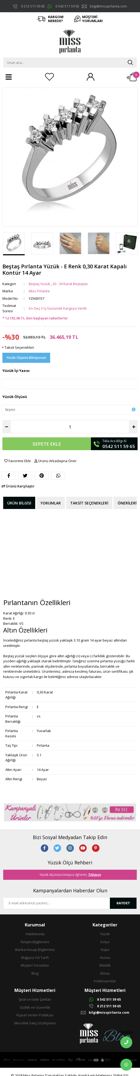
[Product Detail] (70, 90)
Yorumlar (51, 503)
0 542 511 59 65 (67, 6)
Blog (34, 973)
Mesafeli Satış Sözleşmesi (35, 1023)
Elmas (105, 973)
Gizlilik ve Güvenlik (35, 1007)
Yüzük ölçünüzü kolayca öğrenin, (70, 874)
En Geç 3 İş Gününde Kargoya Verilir (58, 308)
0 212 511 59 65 (33, 6)
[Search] (70, 63)
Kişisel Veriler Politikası (35, 1015)
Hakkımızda (35, 933)
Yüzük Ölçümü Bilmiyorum (26, 357)
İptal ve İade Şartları (35, 999)
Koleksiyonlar (105, 981)
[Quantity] (70, 427)
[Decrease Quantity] (6, 426)
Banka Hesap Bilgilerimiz (35, 949)
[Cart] (131, 77)
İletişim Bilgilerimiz (35, 941)
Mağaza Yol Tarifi (35, 957)
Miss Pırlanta (39, 291)
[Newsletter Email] (56, 903)
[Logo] (70, 42)
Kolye (105, 941)
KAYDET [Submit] (123, 903)
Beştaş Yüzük (39, 283)
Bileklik (105, 965)
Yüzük (105, 933)
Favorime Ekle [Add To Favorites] (18, 460)
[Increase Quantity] (134, 426)
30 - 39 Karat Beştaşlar (70, 283)
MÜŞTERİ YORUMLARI (92, 19)
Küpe (105, 949)
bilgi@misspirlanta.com (108, 6)
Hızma (105, 957)
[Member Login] (90, 77)
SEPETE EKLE (47, 444)
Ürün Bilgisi (19, 503)
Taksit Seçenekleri (18, 347)
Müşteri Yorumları (35, 965)
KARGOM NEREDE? (55, 19)
